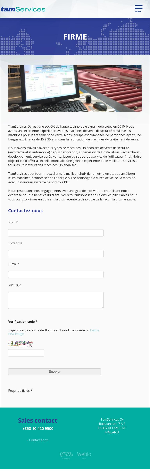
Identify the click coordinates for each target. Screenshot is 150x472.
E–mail (12, 264)
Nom (11, 222)
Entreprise (15, 243)
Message (14, 285)
